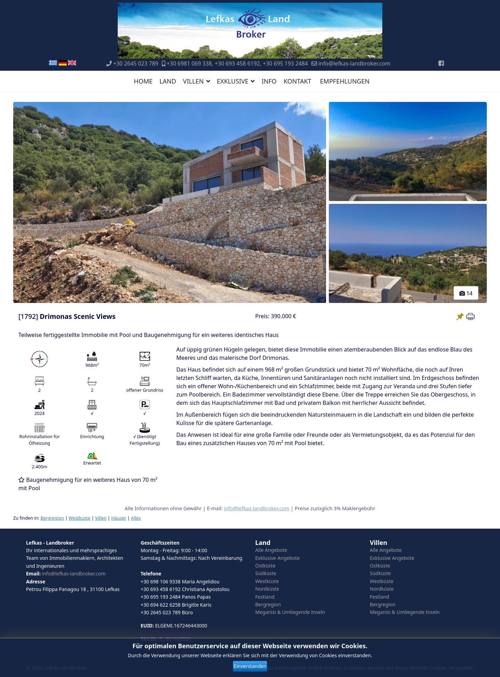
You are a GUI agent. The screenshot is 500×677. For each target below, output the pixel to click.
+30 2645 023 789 (135, 63)
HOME (143, 81)
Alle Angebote (271, 550)
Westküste (79, 518)
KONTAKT (297, 81)
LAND (167, 81)
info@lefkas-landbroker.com (354, 63)
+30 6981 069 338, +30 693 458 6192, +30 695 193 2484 (237, 63)
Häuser (118, 518)
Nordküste (267, 588)
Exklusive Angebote (277, 558)
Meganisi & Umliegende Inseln (290, 612)
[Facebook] (441, 63)
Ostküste (265, 565)
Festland (265, 596)
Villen (101, 518)
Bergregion (52, 518)
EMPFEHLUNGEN (345, 81)
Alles (136, 518)
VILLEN (193, 81)
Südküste (265, 573)
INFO (268, 81)
